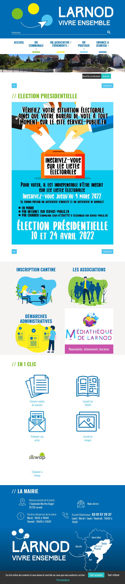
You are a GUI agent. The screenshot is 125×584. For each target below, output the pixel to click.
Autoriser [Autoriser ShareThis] (106, 76)
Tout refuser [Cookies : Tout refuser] (114, 575)
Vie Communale (36, 44)
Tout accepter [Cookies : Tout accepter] (96, 575)
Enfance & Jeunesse (102, 43)
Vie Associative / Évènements (60, 43)
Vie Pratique (84, 44)
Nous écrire (93, 504)
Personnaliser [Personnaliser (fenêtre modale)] (63, 580)
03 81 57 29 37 (101, 514)
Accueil (19, 42)
